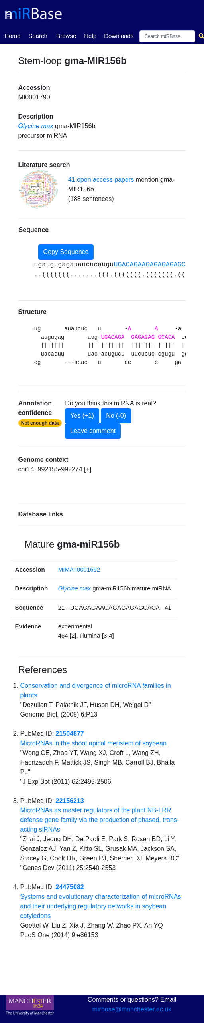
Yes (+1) (82, 415)
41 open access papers (101, 179)
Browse (66, 35)
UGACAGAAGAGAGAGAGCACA (156, 264)
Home (12, 35)
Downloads (118, 35)
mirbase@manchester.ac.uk (132, 1009)
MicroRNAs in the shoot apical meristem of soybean (93, 743)
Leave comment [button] (93, 430)
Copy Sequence (66, 251)
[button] (38, 189)
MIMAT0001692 (79, 569)
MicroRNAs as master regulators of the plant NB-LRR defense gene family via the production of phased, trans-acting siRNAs (99, 820)
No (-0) (116, 415)
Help (90, 35)
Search (37, 35)
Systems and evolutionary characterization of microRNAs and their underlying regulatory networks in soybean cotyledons (100, 906)
